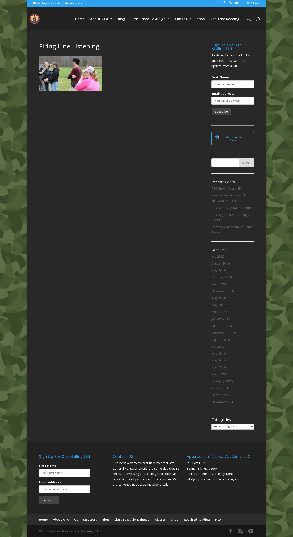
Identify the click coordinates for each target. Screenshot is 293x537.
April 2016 (218, 367)
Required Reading (224, 19)
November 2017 (223, 291)
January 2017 (220, 319)
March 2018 (220, 284)
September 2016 (223, 332)
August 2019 (220, 263)
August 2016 (220, 339)
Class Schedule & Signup (150, 19)
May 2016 (218, 360)
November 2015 (223, 402)
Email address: (222, 93)
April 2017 (218, 312)
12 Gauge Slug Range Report (232, 208)
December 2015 (223, 395)
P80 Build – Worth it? (226, 188)
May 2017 (218, 305)
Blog (121, 19)
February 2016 (222, 381)
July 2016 (218, 346)
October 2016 (221, 326)
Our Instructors (85, 519)
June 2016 (218, 353)
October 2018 (221, 277)
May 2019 (218, 270)
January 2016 (220, 388)
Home (80, 19)
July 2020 (218, 256)
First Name (220, 77)
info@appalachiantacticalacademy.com (214, 479)
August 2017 (220, 298)
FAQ (248, 19)
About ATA (99, 19)
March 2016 (220, 374)
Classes (181, 19)
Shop (201, 19)
